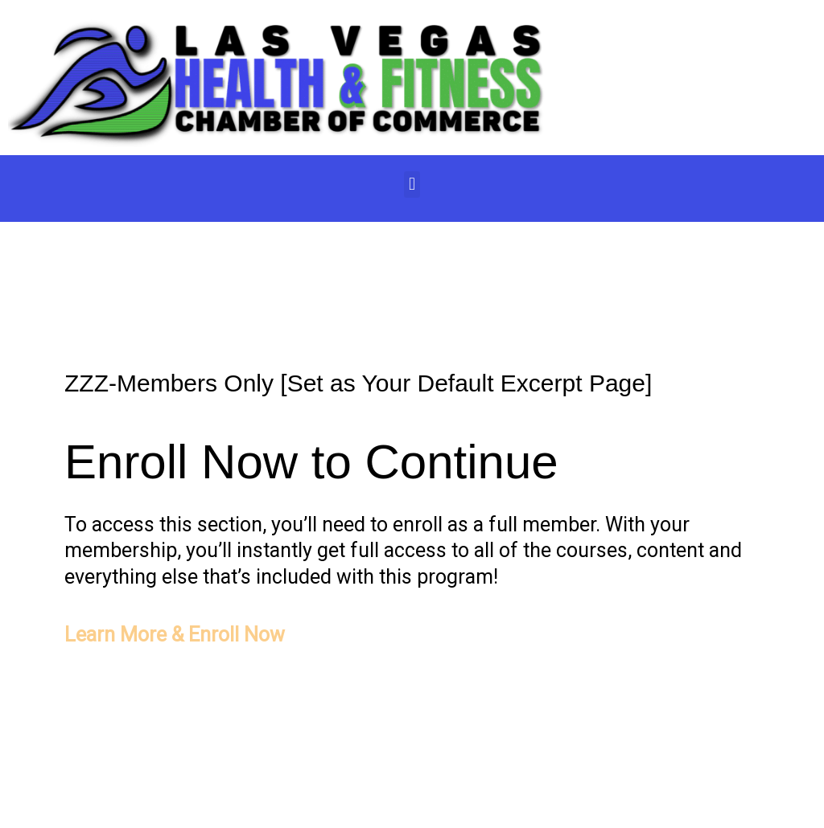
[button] (411, 184)
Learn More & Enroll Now (174, 634)
